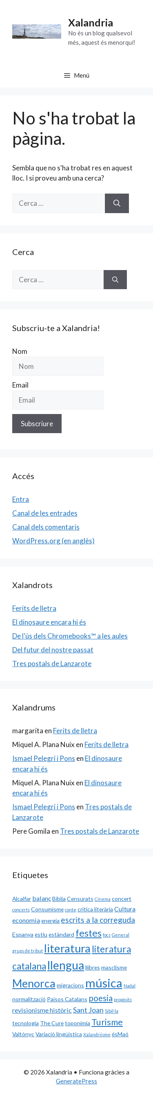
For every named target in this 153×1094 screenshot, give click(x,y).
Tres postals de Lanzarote (51, 663)
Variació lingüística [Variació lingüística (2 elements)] (58, 1034)
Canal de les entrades (45, 513)
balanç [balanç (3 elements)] (41, 898)
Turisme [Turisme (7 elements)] (107, 1022)
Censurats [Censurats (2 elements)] (80, 898)
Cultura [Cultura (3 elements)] (124, 909)
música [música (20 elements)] (103, 983)
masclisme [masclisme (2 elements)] (114, 967)
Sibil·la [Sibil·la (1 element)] (111, 1010)
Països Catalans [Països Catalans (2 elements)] (67, 999)
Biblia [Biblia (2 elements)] (59, 898)
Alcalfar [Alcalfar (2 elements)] (21, 898)
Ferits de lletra (34, 608)
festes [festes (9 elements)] (88, 933)
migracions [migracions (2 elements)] (70, 985)
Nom (19, 351)
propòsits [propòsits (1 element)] (123, 999)
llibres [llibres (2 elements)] (92, 967)
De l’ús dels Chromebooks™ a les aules (70, 636)
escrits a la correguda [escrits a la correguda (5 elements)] (98, 919)
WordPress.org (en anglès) (53, 540)
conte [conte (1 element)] (70, 909)
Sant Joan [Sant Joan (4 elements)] (88, 1009)
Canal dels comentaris (46, 527)
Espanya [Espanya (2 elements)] (22, 934)
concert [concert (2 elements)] (121, 898)
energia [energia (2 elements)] (50, 920)
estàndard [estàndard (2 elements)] (61, 934)
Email (20, 385)
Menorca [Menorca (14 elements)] (33, 983)
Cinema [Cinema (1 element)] (103, 899)
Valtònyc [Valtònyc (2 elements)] (23, 1034)
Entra (20, 499)
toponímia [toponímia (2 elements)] (77, 1023)
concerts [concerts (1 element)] (21, 909)
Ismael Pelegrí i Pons (43, 758)
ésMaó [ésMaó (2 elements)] (120, 1034)
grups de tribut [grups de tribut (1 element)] (27, 950)
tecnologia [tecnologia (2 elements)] (25, 1023)
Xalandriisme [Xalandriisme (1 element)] (97, 1034)
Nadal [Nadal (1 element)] (129, 985)
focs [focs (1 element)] (107, 934)
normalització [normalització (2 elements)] (29, 999)
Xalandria (90, 22)
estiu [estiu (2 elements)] (41, 934)
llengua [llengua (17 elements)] (65, 965)
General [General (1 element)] (120, 934)
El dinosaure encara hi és (49, 622)
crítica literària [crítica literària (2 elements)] (95, 909)
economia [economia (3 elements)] (26, 920)
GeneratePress (76, 1081)
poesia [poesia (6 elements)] (101, 998)
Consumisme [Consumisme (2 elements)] (47, 909)
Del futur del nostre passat (52, 649)
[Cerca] (117, 203)
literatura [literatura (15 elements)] (67, 948)
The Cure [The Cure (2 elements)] (52, 1023)
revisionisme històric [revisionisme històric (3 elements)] (42, 1010)
